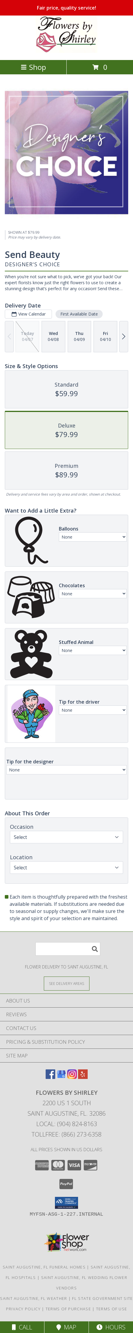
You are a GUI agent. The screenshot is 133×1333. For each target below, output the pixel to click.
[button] (66, 1203)
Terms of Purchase (68, 1309)
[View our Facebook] (50, 1077)
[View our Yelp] (83, 1077)
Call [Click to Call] (22, 1327)
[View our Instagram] (72, 1077)
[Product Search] (67, 949)
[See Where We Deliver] (66, 983)
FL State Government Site (102, 1298)
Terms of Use (111, 1309)
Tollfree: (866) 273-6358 (66, 1134)
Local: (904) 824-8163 (66, 1124)
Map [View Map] (66, 1327)
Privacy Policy (23, 1309)
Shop (33, 67)
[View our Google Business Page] (61, 1077)
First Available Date (79, 314)
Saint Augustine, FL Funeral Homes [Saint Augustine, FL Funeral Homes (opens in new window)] (44, 1267)
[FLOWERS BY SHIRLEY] (66, 51)
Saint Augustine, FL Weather (33, 1298)
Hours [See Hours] (110, 1327)
